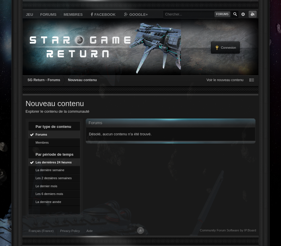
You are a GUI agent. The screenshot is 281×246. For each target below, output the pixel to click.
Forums (48, 14)
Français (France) (41, 231)
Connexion (225, 48)
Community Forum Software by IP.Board (228, 230)
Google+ (136, 14)
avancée (243, 14)
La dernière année (48, 202)
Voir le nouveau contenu (224, 80)
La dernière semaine (50, 170)
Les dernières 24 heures (54, 162)
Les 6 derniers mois (49, 194)
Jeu (29, 14)
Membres (73, 14)
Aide (89, 231)
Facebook (103, 14)
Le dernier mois (46, 186)
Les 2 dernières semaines (54, 178)
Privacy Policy (70, 231)
